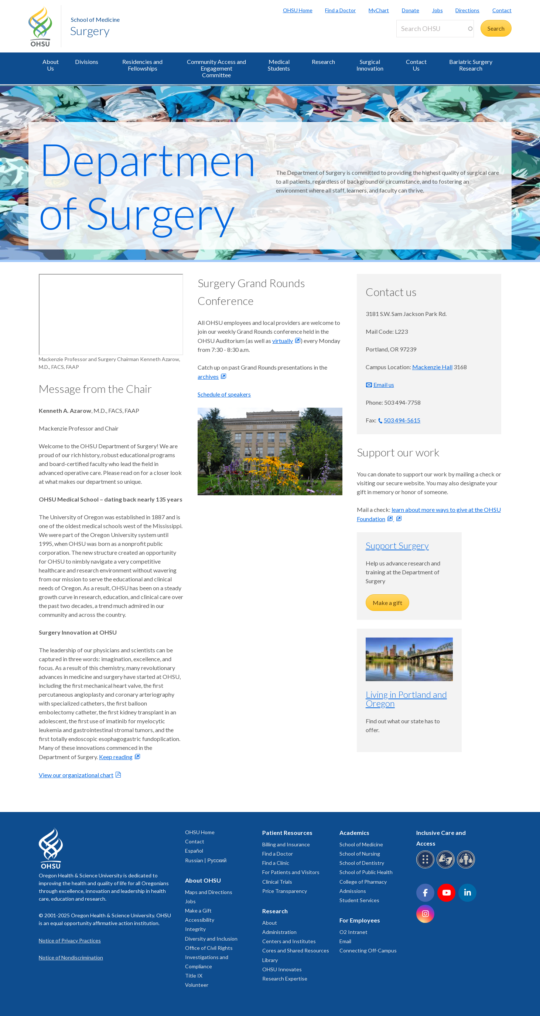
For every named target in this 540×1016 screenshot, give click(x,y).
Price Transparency (284, 891)
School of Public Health (366, 872)
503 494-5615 (402, 420)
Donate (410, 10)
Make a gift (387, 602)
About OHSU (203, 880)
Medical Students (279, 65)
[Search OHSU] (435, 28)
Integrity (195, 929)
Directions (467, 10)
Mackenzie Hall (432, 366)
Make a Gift (198, 910)
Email (345, 941)
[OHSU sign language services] (447, 867)
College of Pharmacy (363, 882)
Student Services (359, 900)
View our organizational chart (76, 774)
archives (208, 376)
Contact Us (416, 65)
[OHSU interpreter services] (467, 867)
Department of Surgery (155, 185)
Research (323, 61)
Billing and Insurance (286, 844)
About (269, 923)
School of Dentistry (361, 863)
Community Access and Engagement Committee (216, 68)
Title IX (193, 975)
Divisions (86, 61)
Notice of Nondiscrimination (71, 957)
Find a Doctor (340, 10)
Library (270, 960)
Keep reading (116, 756)
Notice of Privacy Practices (70, 940)
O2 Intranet (353, 932)
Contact (502, 10)
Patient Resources (287, 832)
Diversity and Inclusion (211, 938)
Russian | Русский (205, 860)
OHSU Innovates (282, 969)
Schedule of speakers (224, 394)
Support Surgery (397, 545)
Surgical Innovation (369, 65)
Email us (383, 384)
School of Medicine (95, 19)
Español (194, 850)
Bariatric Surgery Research (470, 65)
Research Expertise (284, 978)
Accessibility (199, 920)
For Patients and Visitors (290, 872)
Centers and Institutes (289, 941)
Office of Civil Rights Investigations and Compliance (209, 957)
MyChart (379, 10)
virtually (282, 340)
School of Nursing (359, 853)
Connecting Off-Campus (368, 950)
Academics (354, 832)
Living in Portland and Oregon (406, 699)
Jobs (437, 10)
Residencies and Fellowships (142, 65)
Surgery (90, 30)
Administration (279, 932)
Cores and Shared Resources (295, 950)
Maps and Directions (208, 892)
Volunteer (196, 985)
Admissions (352, 891)
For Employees (359, 920)
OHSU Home (297, 10)
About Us (50, 65)
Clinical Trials (277, 882)
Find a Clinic (275, 863)
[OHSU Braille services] (426, 867)
